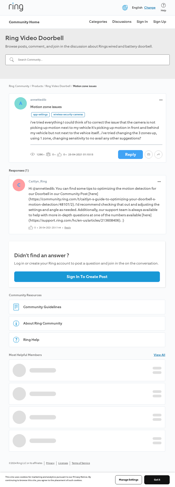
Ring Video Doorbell (57, 86)
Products (37, 86)
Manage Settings (128, 479)
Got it (157, 479)
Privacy (50, 463)
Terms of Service (81, 463)
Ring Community (19, 86)
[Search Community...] (90, 59)
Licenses (63, 463)
